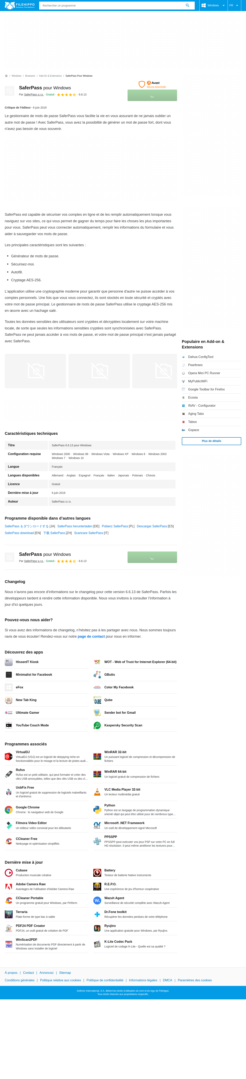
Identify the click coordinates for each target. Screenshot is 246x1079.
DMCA (167, 980)
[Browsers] (30, 76)
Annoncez (47, 972)
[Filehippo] (19, 5)
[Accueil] (6, 76)
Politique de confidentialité (105, 980)
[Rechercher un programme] (188, 6)
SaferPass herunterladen (74, 526)
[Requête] (117, 6)
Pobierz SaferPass (115, 526)
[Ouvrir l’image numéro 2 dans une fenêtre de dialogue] (163, 371)
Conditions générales (19, 980)
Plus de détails (211, 441)
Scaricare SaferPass (88, 533)
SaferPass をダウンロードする (27, 526)
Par (31, 94)
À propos (11, 972)
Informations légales (143, 980)
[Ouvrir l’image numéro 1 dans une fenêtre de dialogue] (99, 371)
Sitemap (65, 972)
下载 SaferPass (54, 533)
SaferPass (45, 87)
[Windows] (16, 76)
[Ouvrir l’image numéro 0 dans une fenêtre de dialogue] (35, 371)
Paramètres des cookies (195, 980)
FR (234, 5)
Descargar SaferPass (152, 526)
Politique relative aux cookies (60, 980)
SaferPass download (19, 533)
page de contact (91, 636)
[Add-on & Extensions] (50, 76)
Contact (28, 972)
